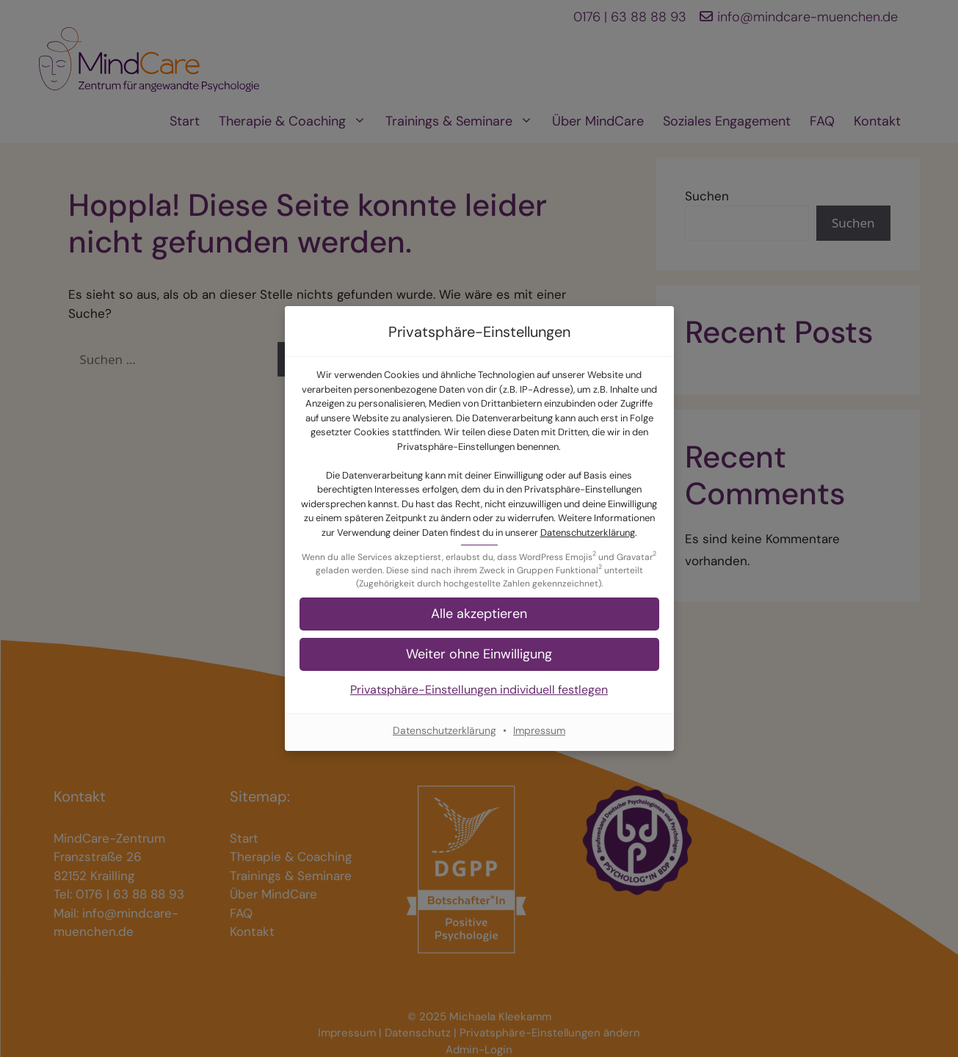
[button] (479, 614)
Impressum (539, 730)
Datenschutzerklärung (587, 532)
